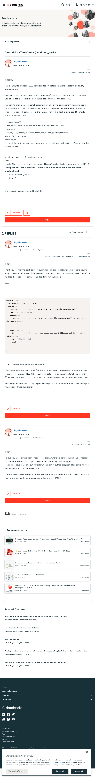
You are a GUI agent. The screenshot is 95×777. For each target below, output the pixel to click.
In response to (32, 250)
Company (6, 699)
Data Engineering (13, 41)
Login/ (86, 4)
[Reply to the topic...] (50, 514)
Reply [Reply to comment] (47, 415)
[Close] (87, 752)
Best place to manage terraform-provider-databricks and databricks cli (37, 662)
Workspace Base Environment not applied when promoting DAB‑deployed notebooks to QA (46, 651)
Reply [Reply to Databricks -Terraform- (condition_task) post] (47, 219)
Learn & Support (9, 691)
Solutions (6, 695)
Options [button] (89, 42)
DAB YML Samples (12, 639)
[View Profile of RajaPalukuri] (20, 61)
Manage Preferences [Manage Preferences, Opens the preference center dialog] (17, 771)
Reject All (60, 771)
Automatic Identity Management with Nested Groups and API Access (36, 616)
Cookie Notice (59, 762)
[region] (46, 762)
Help (68, 4)
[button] (8, 212)
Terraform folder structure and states (22, 628)
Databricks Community (15, 5)
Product (5, 687)
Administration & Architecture (18, 620)
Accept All (79, 771)
